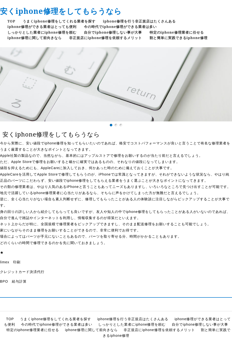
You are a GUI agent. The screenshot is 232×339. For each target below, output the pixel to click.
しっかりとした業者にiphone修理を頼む (42, 32)
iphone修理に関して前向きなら (34, 37)
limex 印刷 (10, 262)
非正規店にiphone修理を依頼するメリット (105, 37)
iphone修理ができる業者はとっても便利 (42, 26)
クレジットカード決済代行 (22, 272)
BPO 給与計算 (13, 281)
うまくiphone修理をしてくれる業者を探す (59, 21)
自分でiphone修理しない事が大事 (113, 32)
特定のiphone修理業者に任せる (177, 32)
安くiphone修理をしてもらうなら (61, 11)
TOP (11, 21)
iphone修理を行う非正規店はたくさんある (139, 21)
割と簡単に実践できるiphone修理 (179, 37)
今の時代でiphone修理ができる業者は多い (120, 26)
